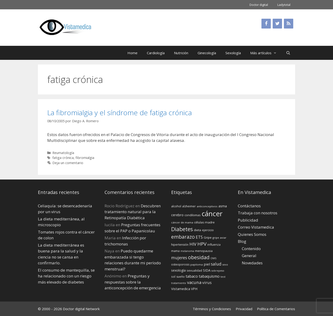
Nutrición (181, 52)
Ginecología (207, 52)
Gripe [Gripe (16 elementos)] (208, 237)
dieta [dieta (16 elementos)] (197, 230)
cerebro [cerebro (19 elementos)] (177, 214)
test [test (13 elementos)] (223, 276)
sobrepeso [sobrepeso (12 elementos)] (217, 270)
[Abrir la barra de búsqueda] (288, 53)
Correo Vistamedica (256, 227)
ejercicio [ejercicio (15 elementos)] (208, 230)
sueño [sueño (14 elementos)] (180, 277)
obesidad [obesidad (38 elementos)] (199, 257)
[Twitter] (277, 24)
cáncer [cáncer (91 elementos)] (212, 213)
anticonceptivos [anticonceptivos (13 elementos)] (207, 206)
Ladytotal (283, 5)
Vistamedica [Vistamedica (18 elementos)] (180, 289)
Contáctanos (249, 205)
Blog (242, 241)
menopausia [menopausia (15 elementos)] (204, 251)
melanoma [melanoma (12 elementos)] (187, 251)
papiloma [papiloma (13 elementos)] (196, 264)
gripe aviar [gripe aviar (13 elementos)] (219, 237)
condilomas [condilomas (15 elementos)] (193, 215)
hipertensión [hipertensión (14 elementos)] (179, 245)
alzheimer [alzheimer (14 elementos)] (189, 206)
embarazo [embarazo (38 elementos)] (183, 236)
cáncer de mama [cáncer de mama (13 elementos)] (182, 222)
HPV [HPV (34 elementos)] (201, 244)
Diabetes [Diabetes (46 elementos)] (182, 229)
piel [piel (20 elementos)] (207, 264)
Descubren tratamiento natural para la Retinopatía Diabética (133, 211)
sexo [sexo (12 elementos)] (225, 264)
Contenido (251, 248)
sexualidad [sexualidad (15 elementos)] (194, 270)
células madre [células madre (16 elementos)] (204, 222)
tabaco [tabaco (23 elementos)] (192, 276)
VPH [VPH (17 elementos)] (194, 289)
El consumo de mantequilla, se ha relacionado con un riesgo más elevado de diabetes (66, 276)
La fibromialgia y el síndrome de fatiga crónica (119, 112)
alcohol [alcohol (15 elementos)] (176, 206)
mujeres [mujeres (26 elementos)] (179, 257)
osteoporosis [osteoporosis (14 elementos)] (180, 264)
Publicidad (248, 220)
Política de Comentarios (276, 308)
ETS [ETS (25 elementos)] (199, 237)
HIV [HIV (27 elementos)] (192, 244)
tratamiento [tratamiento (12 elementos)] (178, 283)
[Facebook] (266, 24)
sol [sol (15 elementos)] (173, 276)
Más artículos (265, 53)
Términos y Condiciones (212, 308)
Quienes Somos (252, 234)
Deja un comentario (67, 163)
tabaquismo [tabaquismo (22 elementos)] (209, 276)
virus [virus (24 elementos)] (207, 282)
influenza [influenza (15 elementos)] (214, 244)
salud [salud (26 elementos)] (216, 264)
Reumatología (63, 153)
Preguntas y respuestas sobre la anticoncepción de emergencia (133, 282)
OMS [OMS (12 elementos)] (213, 258)
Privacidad (244, 308)
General (249, 255)
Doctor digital (259, 5)
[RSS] (288, 24)
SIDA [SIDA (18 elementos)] (206, 270)
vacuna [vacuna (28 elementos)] (194, 282)
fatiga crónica (63, 157)
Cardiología (156, 52)
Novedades (252, 263)
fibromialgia (85, 157)
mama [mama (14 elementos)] (175, 251)
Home (132, 52)
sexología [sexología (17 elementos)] (178, 270)
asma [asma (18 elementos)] (222, 206)
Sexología (233, 52)
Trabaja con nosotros (257, 212)
